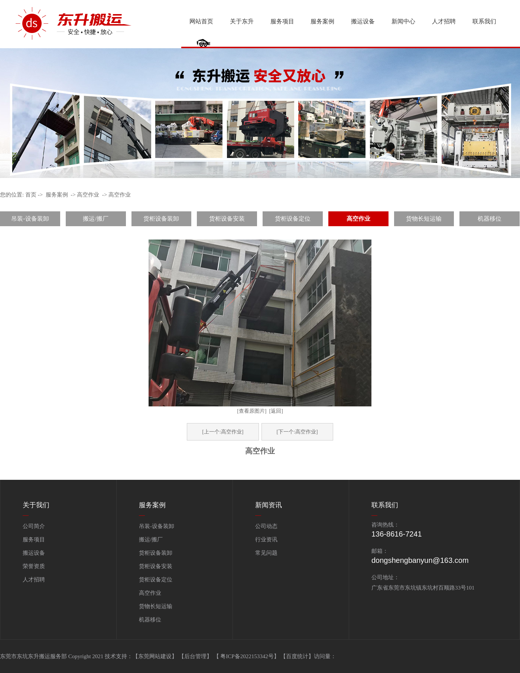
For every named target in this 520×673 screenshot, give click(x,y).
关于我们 (36, 505)
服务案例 (322, 21)
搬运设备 (363, 21)
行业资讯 (266, 539)
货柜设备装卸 (161, 218)
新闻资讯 (268, 505)
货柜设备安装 (227, 218)
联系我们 (484, 21)
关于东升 (242, 21)
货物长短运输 (424, 218)
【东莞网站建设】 (155, 656)
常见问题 (266, 553)
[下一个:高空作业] (297, 432)
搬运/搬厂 (95, 218)
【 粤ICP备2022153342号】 (247, 656)
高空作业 (88, 195)
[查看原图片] (251, 411)
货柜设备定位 (293, 218)
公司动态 (266, 526)
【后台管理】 (196, 656)
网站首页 (201, 21)
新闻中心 (403, 21)
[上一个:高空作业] (222, 432)
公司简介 (34, 526)
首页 (30, 195)
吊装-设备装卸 (30, 218)
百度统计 (297, 656)
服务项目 (282, 21)
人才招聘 (444, 21)
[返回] (276, 411)
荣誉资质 (34, 566)
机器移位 (489, 218)
